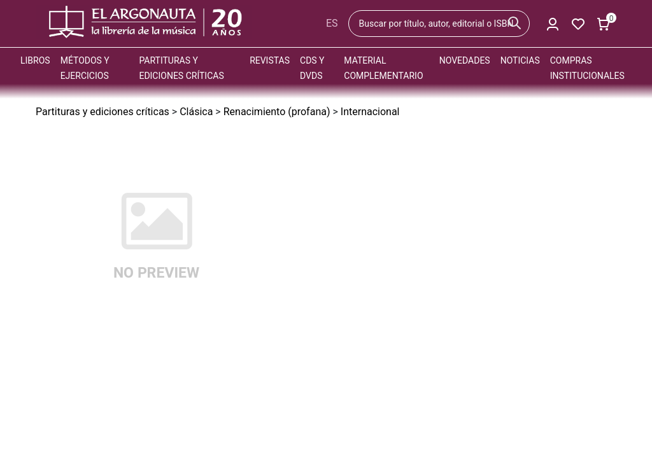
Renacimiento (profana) (276, 112)
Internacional (370, 112)
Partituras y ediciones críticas (102, 112)
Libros (35, 60)
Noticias (520, 60)
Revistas (270, 60)
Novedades (464, 60)
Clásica (196, 112)
